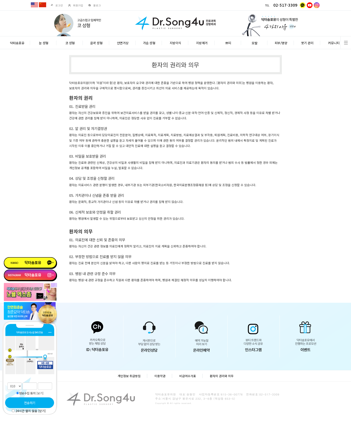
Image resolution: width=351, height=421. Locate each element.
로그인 (56, 5)
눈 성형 (43, 43)
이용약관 (160, 376)
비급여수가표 (187, 376)
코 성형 (70, 43)
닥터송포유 (17, 43)
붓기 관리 (307, 43)
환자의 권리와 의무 (222, 376)
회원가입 (75, 5)
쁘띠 (228, 43)
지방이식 (175, 43)
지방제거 (202, 43)
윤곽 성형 (96, 43)
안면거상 (122, 43)
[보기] (40, 393)
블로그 (94, 5)
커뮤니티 (334, 43)
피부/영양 (281, 43)
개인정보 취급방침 (129, 376)
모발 (254, 43)
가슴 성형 (149, 43)
